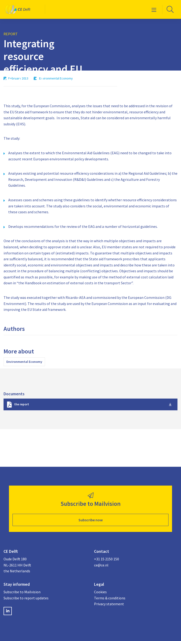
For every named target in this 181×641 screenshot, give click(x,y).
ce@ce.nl (101, 565)
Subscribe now (90, 520)
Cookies (100, 592)
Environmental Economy (24, 362)
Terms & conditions (109, 598)
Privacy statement (109, 603)
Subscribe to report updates (26, 598)
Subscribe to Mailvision (22, 592)
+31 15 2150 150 (106, 559)
